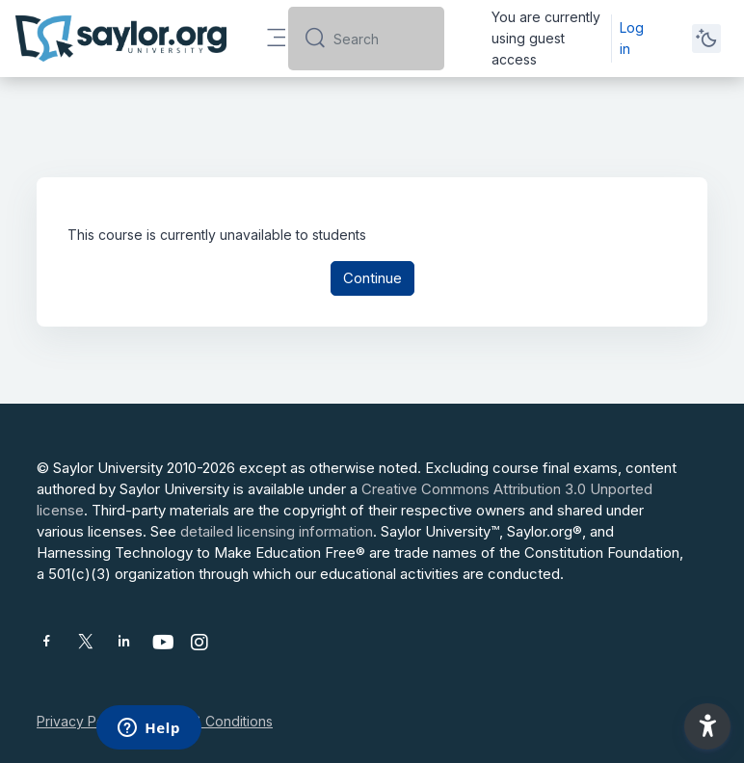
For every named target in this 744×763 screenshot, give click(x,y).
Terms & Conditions (211, 721)
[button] (707, 726)
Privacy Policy (81, 721)
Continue (372, 278)
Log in (632, 38)
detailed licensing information (276, 531)
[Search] (380, 38)
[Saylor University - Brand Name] (121, 38)
